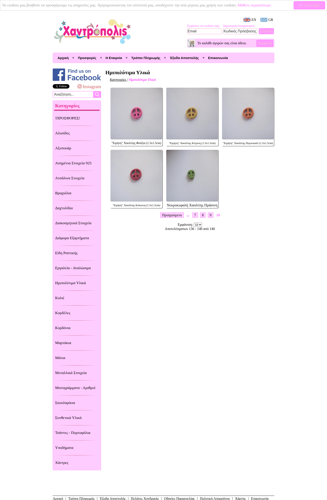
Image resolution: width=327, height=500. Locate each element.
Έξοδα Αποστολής (184, 58)
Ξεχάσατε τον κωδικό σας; (203, 26)
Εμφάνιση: (186, 224)
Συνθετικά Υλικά (68, 417)
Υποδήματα (64, 447)
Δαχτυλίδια (64, 208)
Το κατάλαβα (309, 5)
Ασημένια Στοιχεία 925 (73, 163)
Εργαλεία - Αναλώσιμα (73, 268)
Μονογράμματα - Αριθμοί (75, 387)
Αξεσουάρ (63, 148)
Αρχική (63, 58)
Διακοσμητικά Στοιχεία (73, 223)
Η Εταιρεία (114, 58)
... (188, 215)
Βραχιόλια (63, 193)
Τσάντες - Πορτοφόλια (72, 432)
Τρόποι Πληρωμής (145, 58)
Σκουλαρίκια (65, 402)
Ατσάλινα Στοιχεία (69, 178)
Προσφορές (87, 58)
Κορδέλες (62, 313)
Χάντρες (61, 462)
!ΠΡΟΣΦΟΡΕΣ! (67, 118)
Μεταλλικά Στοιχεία (71, 372)
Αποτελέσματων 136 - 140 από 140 (190, 229)
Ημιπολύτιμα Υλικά (70, 283)
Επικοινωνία (218, 58)
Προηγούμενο (172, 215)
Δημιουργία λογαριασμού (239, 26)
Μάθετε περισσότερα (254, 5)
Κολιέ (59, 298)
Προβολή (265, 43)
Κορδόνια (62, 328)
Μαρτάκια (63, 343)
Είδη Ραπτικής (66, 253)
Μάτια (60, 358)
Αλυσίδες (62, 133)
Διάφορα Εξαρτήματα (72, 238)
